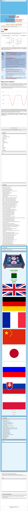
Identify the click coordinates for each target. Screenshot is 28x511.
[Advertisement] (5, 168)
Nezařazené (19, 129)
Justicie (3, 149)
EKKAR (3, 129)
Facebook (14, 414)
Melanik (10, 129)
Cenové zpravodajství (5, 142)
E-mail (11, 26)
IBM (2, 146)
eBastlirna (8, 129)
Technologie (4, 141)
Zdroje (3, 140)
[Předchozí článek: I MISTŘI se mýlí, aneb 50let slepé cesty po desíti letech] (12, 128)
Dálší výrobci (4, 147)
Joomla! (3, 474)
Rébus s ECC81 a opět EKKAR (14, 24)
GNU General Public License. (19, 474)
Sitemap (14, 281)
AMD (3, 143)
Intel (3, 144)
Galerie (3, 139)
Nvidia (3, 145)
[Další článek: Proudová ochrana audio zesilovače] (15, 128)
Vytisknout (8, 26)
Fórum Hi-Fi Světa (14, 410)
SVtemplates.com (15, 507)
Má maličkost (4, 150)
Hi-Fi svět (14, 17)
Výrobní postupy (4, 138)
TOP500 (3, 148)
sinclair (5, 129)
